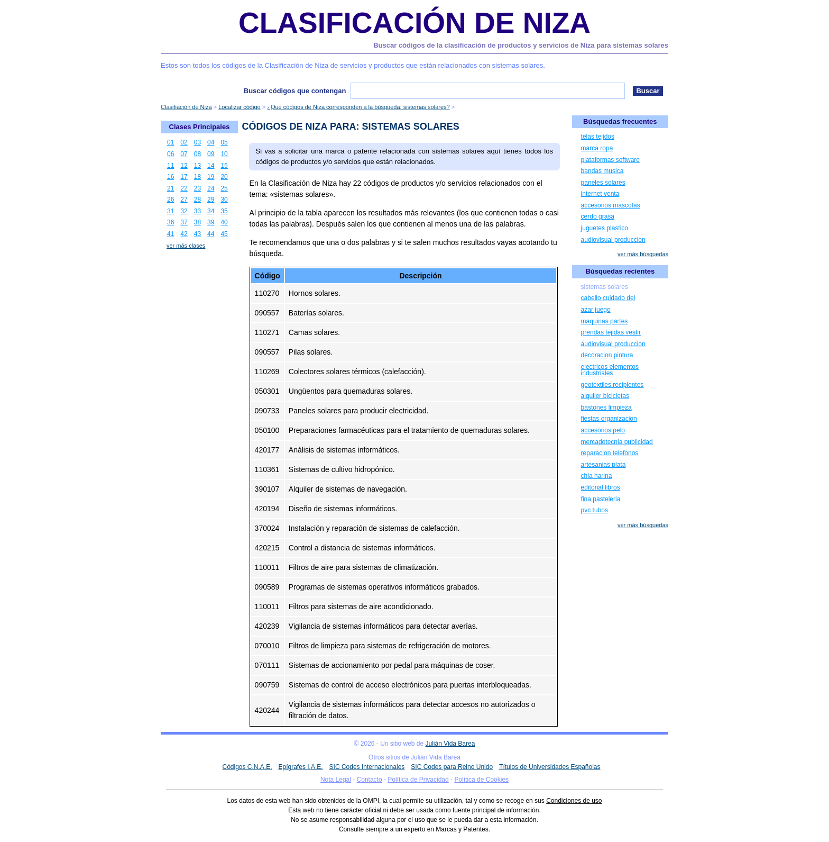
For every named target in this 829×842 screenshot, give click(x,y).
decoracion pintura (607, 355)
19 (210, 176)
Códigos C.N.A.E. (247, 767)
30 (223, 199)
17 (183, 176)
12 (183, 165)
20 (223, 176)
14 (210, 165)
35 (223, 211)
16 (170, 176)
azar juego (596, 309)
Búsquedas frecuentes (620, 121)
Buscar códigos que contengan (295, 91)
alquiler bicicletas (605, 396)
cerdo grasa (597, 216)
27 (183, 199)
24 (210, 188)
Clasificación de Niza (414, 22)
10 (223, 154)
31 (170, 211)
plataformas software (610, 160)
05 (223, 142)
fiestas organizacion (609, 418)
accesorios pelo (603, 430)
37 (183, 222)
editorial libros (600, 487)
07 (183, 154)
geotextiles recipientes (612, 384)
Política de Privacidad (418, 779)
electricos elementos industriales (610, 370)
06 (170, 154)
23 (197, 188)
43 (197, 234)
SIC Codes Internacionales (367, 767)
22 (183, 188)
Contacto (369, 779)
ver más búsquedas (643, 254)
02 (183, 142)
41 (170, 234)
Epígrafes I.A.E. (301, 767)
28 (197, 199)
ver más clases (186, 245)
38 (197, 222)
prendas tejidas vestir (611, 332)
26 (170, 199)
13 (197, 165)
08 (197, 154)
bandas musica (602, 171)
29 (210, 199)
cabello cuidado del (608, 298)
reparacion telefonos (610, 453)
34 (210, 211)
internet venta (600, 193)
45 (223, 234)
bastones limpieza (606, 407)
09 (210, 154)
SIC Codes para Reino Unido (452, 767)
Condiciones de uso (574, 800)
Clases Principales (199, 127)
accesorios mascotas (610, 205)
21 (170, 188)
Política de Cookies (481, 779)
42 (183, 234)
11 (170, 165)
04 (210, 142)
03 (197, 142)
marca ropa (597, 148)
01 (170, 142)
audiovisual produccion (613, 239)
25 (223, 188)
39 (210, 222)
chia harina (596, 475)
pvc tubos (594, 510)
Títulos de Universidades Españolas (549, 767)
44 (210, 234)
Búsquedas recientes (620, 271)
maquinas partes (604, 321)
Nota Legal (335, 779)
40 (223, 222)
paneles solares (603, 182)
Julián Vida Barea (450, 743)
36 (170, 222)
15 (223, 165)
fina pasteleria (601, 499)
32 (183, 211)
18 (197, 176)
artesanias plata (603, 464)
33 (197, 211)
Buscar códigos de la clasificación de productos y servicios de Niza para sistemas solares (520, 45)
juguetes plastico (604, 228)
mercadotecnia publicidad (617, 442)
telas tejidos (597, 136)
